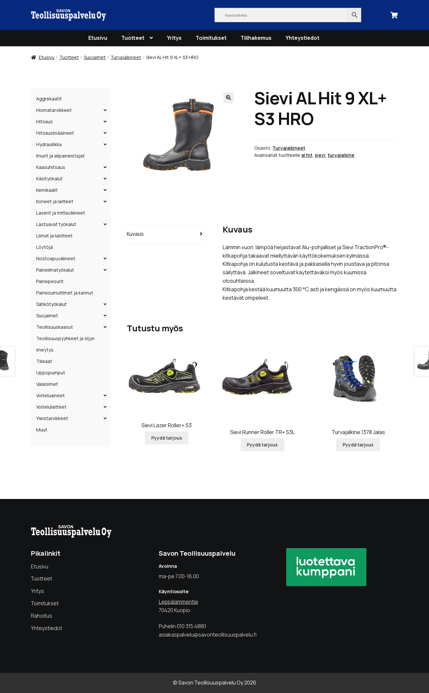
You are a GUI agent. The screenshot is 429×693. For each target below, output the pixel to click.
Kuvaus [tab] (135, 233)
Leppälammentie (178, 601)
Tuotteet (132, 37)
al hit (306, 155)
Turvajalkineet (126, 57)
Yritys (174, 37)
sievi (320, 155)
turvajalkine (341, 155)
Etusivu (97, 37)
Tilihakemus (256, 37)
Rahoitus (41, 615)
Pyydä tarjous (166, 438)
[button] (228, 97)
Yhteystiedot (302, 37)
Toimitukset (211, 37)
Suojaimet (95, 57)
